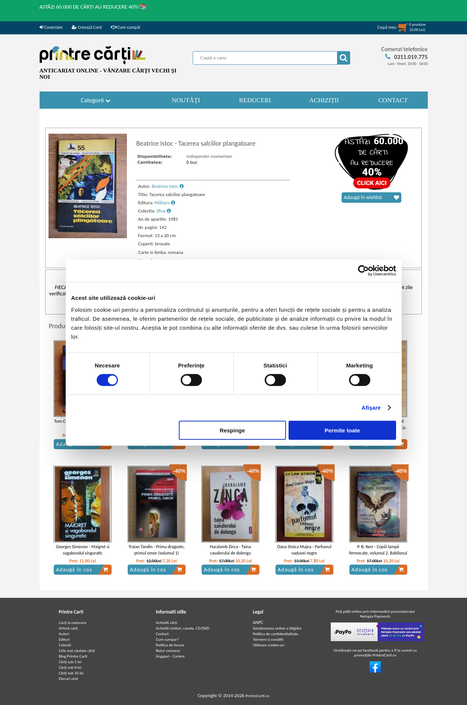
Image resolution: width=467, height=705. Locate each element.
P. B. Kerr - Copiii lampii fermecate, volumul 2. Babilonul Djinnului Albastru (378, 553)
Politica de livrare (170, 645)
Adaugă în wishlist (371, 197)
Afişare (371, 407)
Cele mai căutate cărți (77, 650)
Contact (162, 633)
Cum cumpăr (126, 27)
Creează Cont (87, 27)
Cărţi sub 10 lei (71, 673)
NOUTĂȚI (186, 100)
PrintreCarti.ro (257, 695)
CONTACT (393, 100)
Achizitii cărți (166, 622)
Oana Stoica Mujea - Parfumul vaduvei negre (304, 550)
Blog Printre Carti (73, 656)
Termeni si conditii (268, 639)
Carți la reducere (73, 622)
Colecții (65, 645)
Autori (64, 633)
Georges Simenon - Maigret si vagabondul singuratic (82, 550)
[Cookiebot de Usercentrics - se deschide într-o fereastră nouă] (363, 270)
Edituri (64, 639)
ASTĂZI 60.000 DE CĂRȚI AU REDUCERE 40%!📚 (93, 6)
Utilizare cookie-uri (268, 645)
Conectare (51, 27)
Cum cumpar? (167, 639)
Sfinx (163, 211)
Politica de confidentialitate (276, 633)
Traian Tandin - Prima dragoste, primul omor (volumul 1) (156, 550)
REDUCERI (255, 100)
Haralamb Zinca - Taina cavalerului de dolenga (230, 550)
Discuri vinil (68, 678)
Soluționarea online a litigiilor (277, 628)
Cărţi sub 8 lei (70, 667)
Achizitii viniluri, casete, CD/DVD (182, 628)
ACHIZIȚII (324, 100)
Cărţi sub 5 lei (70, 661)
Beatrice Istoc (167, 186)
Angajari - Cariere (170, 656)
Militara (165, 202)
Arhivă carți (68, 628)
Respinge (232, 430)
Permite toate (342, 430)
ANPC (258, 622)
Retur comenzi (168, 650)
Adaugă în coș (82, 569)
